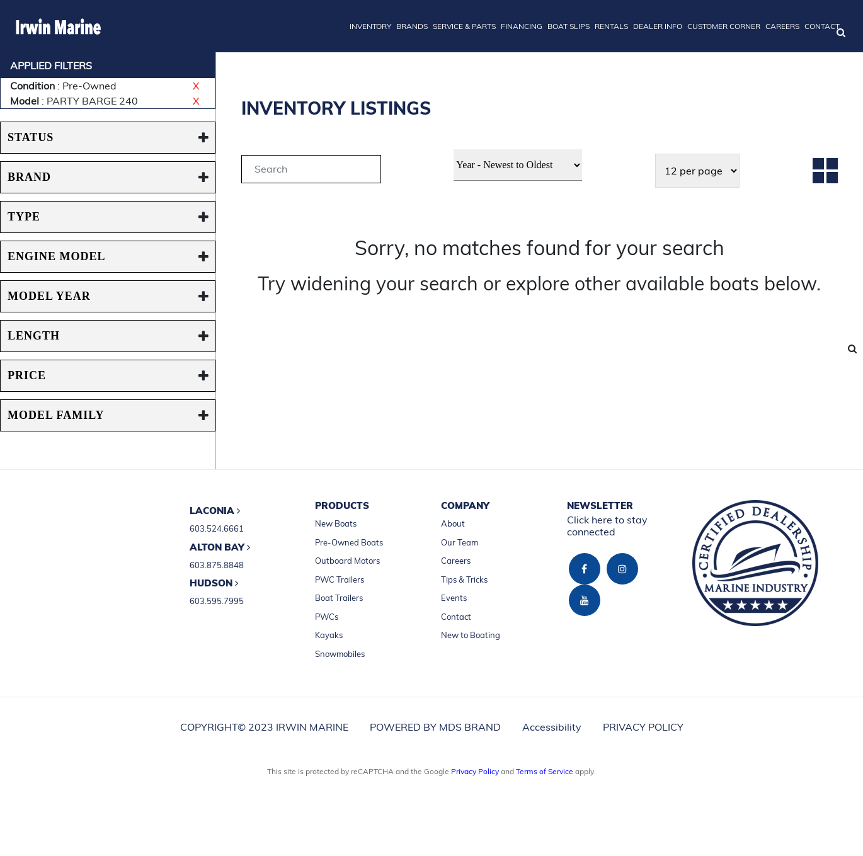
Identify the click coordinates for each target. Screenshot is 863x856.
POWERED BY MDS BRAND (435, 727)
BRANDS (412, 26)
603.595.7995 (217, 601)
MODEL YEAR (49, 296)
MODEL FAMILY (56, 415)
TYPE (24, 216)
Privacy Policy (475, 771)
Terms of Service (544, 771)
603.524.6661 (217, 528)
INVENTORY (370, 26)
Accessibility (551, 727)
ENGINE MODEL (57, 256)
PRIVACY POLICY (643, 727)
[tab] (311, 171)
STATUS (31, 137)
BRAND (29, 177)
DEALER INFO (657, 26)
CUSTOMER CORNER (723, 26)
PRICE (27, 375)
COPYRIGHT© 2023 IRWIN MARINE (264, 727)
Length (34, 335)
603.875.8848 (217, 565)
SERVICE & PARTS (464, 26)
